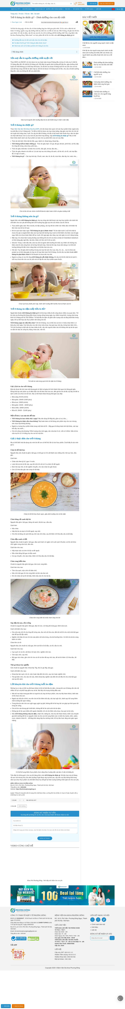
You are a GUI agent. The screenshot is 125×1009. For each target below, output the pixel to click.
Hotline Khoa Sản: (65, 957)
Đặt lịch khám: (63, 959)
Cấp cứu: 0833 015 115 (106, 3)
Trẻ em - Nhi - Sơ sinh (32, 14)
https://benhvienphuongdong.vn (26, 789)
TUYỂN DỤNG (89, 9)
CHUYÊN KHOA (27, 9)
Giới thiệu (95, 927)
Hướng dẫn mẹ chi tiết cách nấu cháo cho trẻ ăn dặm (30, 40)
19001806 (23, 787)
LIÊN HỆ (98, 9)
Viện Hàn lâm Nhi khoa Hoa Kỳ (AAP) (26, 129)
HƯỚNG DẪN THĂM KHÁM (54, 9)
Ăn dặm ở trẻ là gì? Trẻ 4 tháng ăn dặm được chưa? (30, 43)
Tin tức (21, 14)
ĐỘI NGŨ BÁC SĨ (39, 9)
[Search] (71, 3)
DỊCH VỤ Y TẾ (15, 9)
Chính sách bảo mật (98, 924)
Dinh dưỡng (22, 806)
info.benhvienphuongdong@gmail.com (25, 931)
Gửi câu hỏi (92, 3)
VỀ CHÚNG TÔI (77, 9)
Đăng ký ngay (45, 838)
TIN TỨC (67, 9)
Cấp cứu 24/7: (64, 952)
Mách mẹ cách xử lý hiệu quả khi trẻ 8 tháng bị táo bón (31, 46)
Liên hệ (94, 930)
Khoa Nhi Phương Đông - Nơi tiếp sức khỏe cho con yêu (44, 880)
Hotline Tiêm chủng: (65, 954)
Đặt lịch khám (18, 1006)
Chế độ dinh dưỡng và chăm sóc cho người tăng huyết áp (102, 94)
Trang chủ (14, 14)
